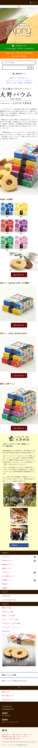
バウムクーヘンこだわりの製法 (11, 623)
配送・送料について (18, 734)
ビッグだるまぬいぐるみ (9, 600)
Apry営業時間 (28, 83)
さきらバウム (29, 80)
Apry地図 (19, 83)
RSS (14, 738)
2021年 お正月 (6, 596)
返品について (27, 734)
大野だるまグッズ (23, 78)
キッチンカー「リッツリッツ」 (14, 80)
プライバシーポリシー (21, 736)
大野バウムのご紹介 (8, 611)
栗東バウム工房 (11, 83)
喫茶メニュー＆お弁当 (8, 615)
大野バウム (13, 78)
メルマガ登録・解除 (7, 738)
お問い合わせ (6, 631)
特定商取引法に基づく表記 (8, 736)
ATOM (18, 738)
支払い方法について (7, 734)
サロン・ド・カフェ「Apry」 (10, 619)
